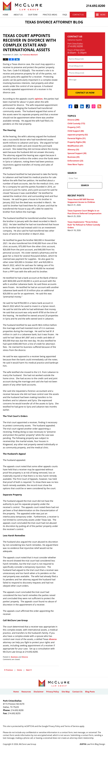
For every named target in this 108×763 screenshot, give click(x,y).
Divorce (25, 657)
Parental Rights (77, 138)
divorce (53, 639)
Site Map (66, 691)
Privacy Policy (52, 691)
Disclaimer (38, 691)
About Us (18, 14)
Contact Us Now (85, 92)
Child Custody (76, 123)
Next (29, 669)
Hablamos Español (75, 40)
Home (5, 14)
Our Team (32, 14)
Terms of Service (72, 726)
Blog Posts (90, 691)
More (102, 14)
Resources (26, 691)
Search (85, 185)
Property (74, 127)
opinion (39, 98)
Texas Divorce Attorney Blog (22, 5)
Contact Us (78, 14)
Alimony (73, 149)
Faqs (65, 14)
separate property (78, 134)
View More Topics (75, 164)
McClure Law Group (27, 744)
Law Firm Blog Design (92, 744)
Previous (8, 669)
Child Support (76, 131)
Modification (75, 146)
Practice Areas (50, 14)
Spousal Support (77, 153)
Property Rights (77, 142)
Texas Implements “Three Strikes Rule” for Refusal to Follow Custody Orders (84, 225)
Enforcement (75, 160)
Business (14, 657)
